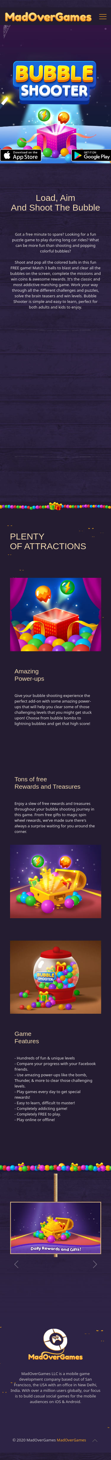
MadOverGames (71, 1440)
